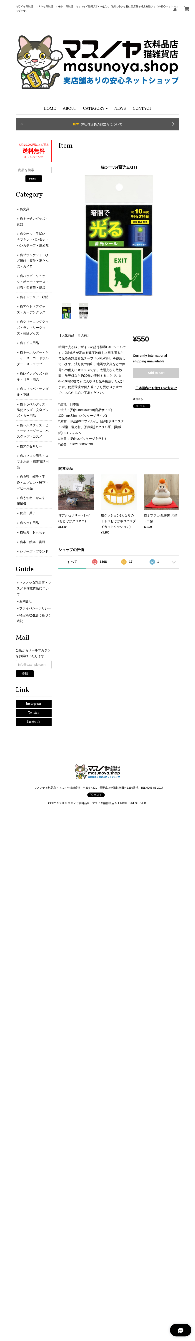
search (33, 178)
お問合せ (25, 601)
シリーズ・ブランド (34, 551)
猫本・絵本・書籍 (32, 542)
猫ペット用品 (29, 523)
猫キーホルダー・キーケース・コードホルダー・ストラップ (33, 358)
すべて (72, 561)
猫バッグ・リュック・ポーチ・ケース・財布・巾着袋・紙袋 (33, 281)
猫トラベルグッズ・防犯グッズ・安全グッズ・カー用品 (33, 409)
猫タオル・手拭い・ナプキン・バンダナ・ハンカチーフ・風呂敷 (33, 239)
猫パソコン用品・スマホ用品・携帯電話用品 (33, 461)
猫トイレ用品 (29, 343)
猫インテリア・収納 (34, 297)
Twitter (33, 713)
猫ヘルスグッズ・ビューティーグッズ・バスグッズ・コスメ (33, 430)
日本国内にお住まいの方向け (156, 388)
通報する (138, 399)
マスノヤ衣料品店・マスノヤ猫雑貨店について (34, 588)
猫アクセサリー (31, 446)
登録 (25, 673)
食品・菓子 (28, 513)
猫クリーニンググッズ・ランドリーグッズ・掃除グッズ (32, 327)
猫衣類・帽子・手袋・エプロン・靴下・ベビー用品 (33, 482)
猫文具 (24, 209)
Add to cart (156, 373)
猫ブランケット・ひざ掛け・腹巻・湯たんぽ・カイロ (33, 260)
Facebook (33, 722)
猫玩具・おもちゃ (32, 532)
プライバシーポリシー (35, 608)
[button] (95, 109)
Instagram (33, 704)
